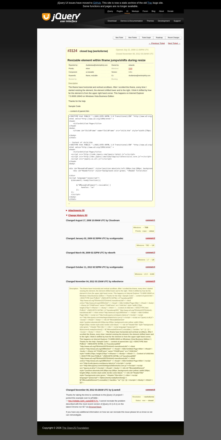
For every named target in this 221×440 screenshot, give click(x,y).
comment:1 (150, 220)
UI (127, 11)
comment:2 (150, 238)
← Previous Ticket (157, 43)
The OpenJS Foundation (75, 428)
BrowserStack (95, 407)
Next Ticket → (174, 43)
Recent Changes (173, 37)
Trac (149, 3)
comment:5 (150, 281)
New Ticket (119, 37)
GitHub (97, 3)
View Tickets (132, 37)
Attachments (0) (76, 210)
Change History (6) (77, 215)
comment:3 (150, 252)
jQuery (110, 11)
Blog (153, 11)
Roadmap (159, 37)
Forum (145, 11)
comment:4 (150, 267)
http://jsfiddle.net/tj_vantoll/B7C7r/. (82, 401)
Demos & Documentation (131, 21)
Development (164, 21)
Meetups (135, 11)
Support (177, 21)
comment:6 (150, 390)
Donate (170, 11)
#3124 (72, 51)
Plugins (120, 11)
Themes (150, 21)
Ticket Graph (146, 37)
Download (112, 21)
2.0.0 (130, 68)
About (161, 11)
